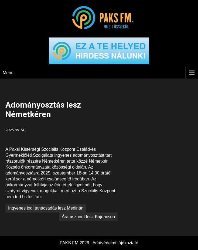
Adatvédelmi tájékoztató (115, 243)
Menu (8, 72)
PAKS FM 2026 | (76, 243)
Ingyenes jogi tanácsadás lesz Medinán (45, 208)
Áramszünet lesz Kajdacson (88, 216)
